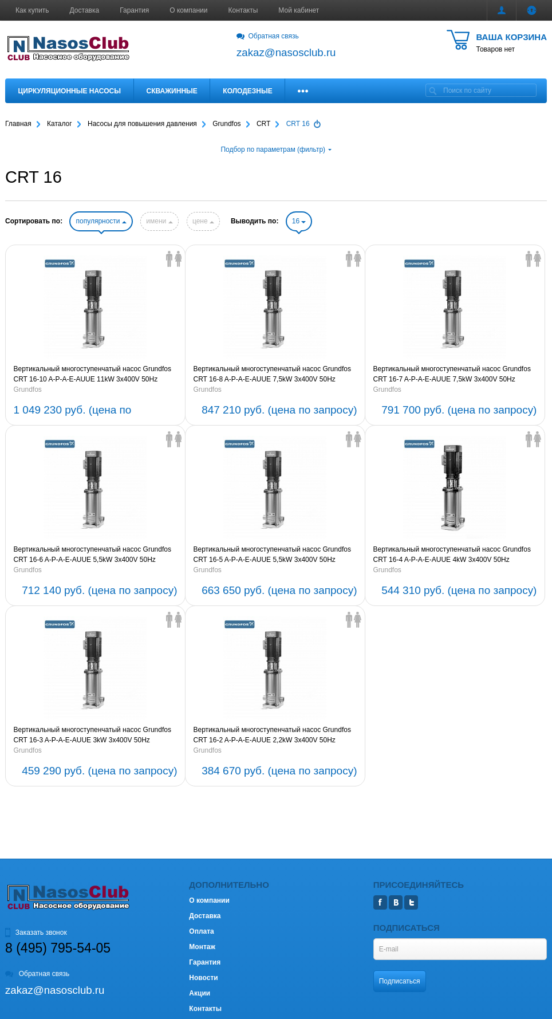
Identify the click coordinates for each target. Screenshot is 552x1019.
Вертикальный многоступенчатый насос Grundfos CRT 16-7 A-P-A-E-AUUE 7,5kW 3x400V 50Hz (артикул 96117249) (451, 374)
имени (159, 221)
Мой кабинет (298, 10)
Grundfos (28, 389)
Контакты (243, 10)
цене (203, 221)
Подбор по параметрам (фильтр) (275, 149)
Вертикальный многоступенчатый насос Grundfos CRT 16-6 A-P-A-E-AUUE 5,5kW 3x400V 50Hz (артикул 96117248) (92, 555)
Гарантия (134, 10)
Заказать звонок (36, 932)
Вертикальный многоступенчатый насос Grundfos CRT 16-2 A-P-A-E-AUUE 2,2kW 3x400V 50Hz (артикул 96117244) (271, 735)
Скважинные (172, 91)
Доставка (85, 10)
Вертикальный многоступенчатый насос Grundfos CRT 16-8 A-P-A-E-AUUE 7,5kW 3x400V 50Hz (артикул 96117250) (271, 374)
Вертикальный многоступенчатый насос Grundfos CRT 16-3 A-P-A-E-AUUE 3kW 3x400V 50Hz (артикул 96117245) (92, 735)
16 (299, 221)
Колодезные (247, 91)
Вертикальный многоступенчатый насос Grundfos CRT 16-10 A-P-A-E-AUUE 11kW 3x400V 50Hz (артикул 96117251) (92, 374)
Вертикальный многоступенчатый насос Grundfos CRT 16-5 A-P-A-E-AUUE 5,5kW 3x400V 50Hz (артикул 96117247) (271, 555)
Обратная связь (267, 36)
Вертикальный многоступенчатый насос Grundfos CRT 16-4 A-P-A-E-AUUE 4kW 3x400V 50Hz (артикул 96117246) (451, 555)
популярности (101, 221)
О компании (188, 10)
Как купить (32, 10)
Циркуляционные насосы (69, 91)
